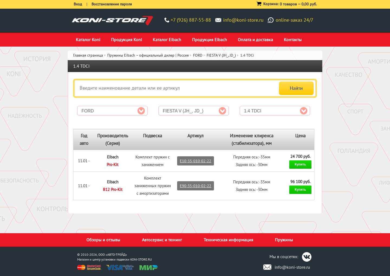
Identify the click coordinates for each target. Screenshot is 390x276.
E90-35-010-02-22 (195, 185)
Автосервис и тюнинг (162, 239)
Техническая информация (228, 239)
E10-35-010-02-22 (195, 160)
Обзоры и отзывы (103, 239)
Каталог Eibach (167, 39)
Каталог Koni (88, 39)
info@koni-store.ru (243, 20)
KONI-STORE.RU (141, 259)
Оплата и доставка (255, 39)
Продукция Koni (126, 39)
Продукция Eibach (209, 39)
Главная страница (88, 55)
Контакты (293, 39)
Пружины (284, 239)
